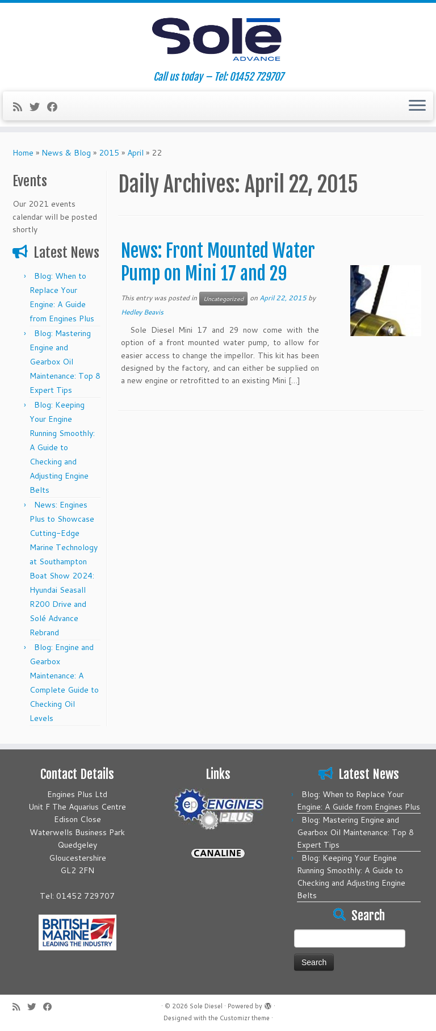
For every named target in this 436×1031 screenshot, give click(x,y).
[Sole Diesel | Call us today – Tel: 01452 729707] (218, 37)
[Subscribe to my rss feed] (21, 106)
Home (22, 152)
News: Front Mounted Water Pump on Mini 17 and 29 (218, 262)
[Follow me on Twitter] (38, 106)
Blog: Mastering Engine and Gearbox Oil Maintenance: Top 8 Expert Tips (65, 362)
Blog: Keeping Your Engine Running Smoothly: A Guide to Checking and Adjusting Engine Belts (62, 447)
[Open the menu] (417, 106)
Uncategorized (223, 299)
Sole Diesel (206, 1006)
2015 (109, 152)
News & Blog (66, 152)
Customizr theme (245, 1018)
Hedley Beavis (142, 312)
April (135, 152)
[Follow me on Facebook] (56, 106)
